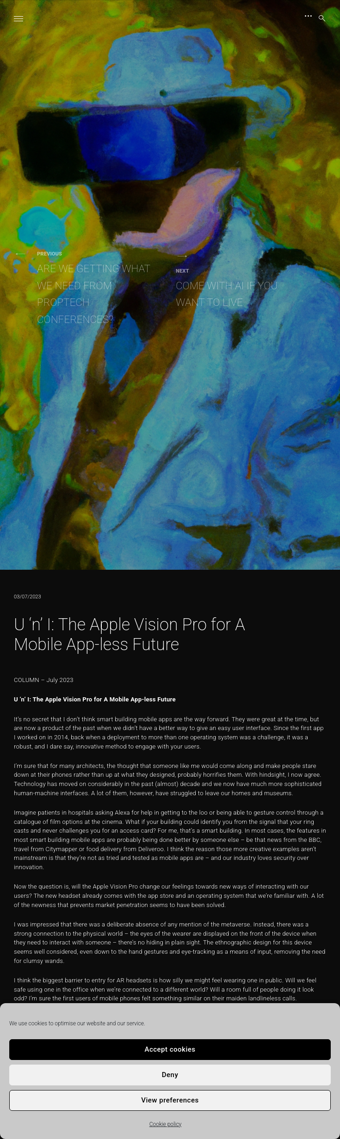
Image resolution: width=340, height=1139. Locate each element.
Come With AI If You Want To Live (236, 288)
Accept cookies (169, 1049)
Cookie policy (165, 1124)
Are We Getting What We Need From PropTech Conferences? (97, 287)
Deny (170, 1075)
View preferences (169, 1100)
